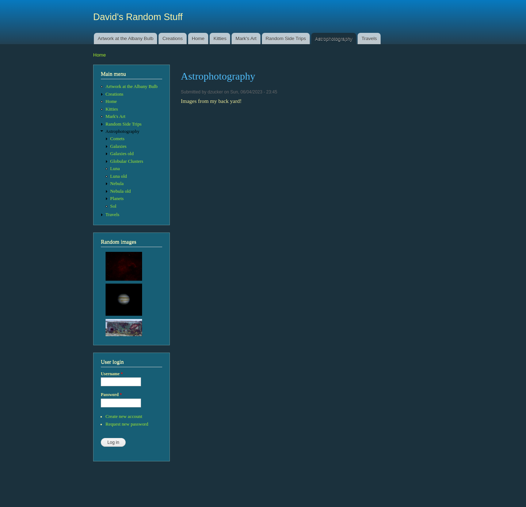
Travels (369, 38)
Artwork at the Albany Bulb (125, 38)
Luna (115, 168)
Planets (117, 198)
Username (112, 373)
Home (198, 38)
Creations (173, 38)
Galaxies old (122, 153)
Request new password (127, 424)
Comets (117, 138)
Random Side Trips (286, 38)
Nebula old (120, 191)
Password (111, 394)
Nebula (117, 183)
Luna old (118, 176)
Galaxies (118, 146)
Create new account (124, 416)
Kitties (220, 38)
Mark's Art (246, 38)
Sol (113, 206)
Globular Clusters (127, 161)
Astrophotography (333, 38)
